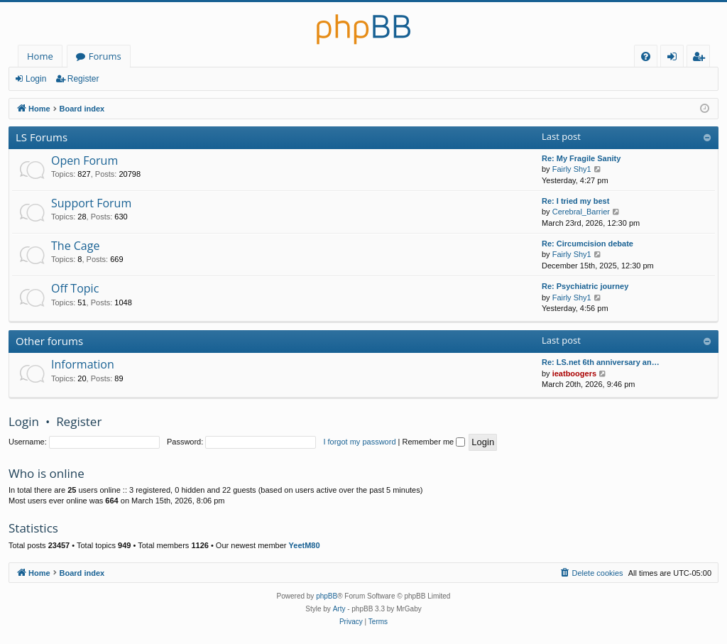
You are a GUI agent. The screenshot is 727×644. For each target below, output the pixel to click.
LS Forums (41, 137)
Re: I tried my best (575, 201)
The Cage (75, 245)
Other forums (49, 341)
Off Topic (75, 288)
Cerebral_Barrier (581, 211)
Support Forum (91, 203)
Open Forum (84, 160)
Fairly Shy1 (571, 169)
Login (36, 79)
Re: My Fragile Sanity (581, 158)
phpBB (326, 596)
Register (83, 79)
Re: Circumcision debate (587, 243)
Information (82, 364)
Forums (105, 56)
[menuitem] (646, 56)
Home (40, 56)
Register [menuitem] (701, 58)
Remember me (433, 441)
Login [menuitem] (675, 58)
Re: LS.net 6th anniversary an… (601, 362)
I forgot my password (359, 441)
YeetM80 (304, 545)
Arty (339, 609)
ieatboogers (574, 373)
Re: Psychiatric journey (585, 286)
